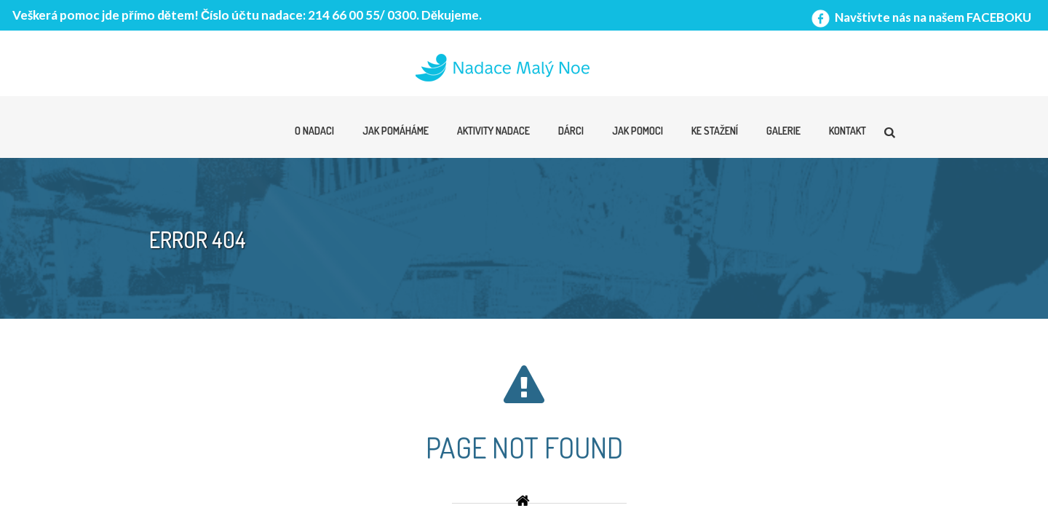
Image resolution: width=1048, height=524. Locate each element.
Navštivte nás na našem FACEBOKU (920, 17)
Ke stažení (714, 130)
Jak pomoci (637, 130)
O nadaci (314, 130)
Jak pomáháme (395, 130)
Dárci (571, 130)
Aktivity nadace (493, 130)
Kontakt (847, 130)
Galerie (783, 130)
